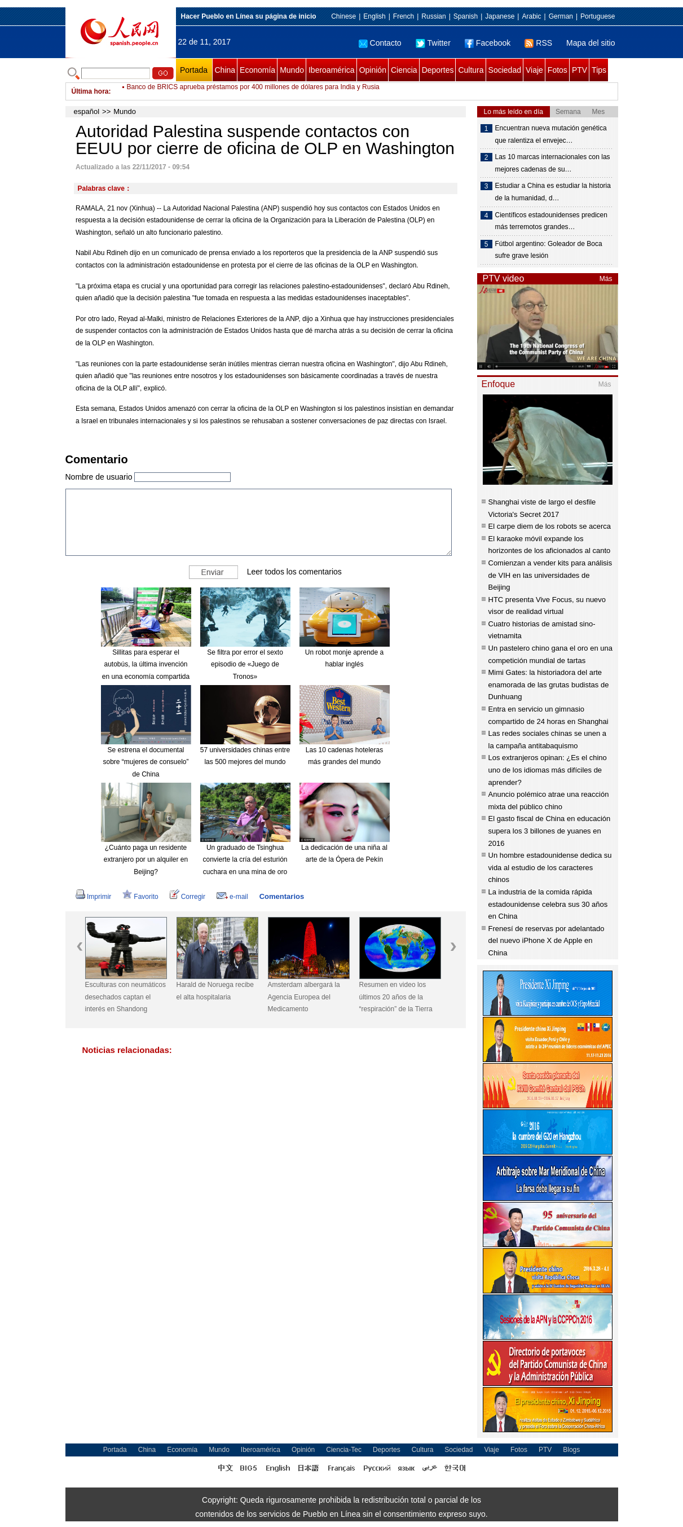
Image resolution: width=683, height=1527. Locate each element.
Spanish (465, 16)
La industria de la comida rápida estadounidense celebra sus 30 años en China (548, 904)
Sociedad (504, 69)
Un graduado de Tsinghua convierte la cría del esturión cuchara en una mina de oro (244, 860)
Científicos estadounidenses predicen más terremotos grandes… (551, 221)
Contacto (380, 42)
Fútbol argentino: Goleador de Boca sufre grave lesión (548, 250)
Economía (257, 69)
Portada (194, 69)
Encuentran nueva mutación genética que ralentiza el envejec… (551, 134)
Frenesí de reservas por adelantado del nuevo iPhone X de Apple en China (546, 940)
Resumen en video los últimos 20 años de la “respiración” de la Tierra (396, 997)
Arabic (531, 16)
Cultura (470, 69)
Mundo (292, 69)
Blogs (571, 1450)
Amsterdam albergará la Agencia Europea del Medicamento (304, 997)
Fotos (557, 69)
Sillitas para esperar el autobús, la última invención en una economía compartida (146, 664)
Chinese (343, 16)
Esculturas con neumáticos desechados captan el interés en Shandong (125, 997)
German (561, 16)
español (87, 111)
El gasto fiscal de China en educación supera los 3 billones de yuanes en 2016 (549, 830)
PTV (579, 69)
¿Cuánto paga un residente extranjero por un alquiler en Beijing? (146, 860)
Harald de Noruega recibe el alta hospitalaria (215, 991)
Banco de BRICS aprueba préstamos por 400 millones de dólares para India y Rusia (253, 91)
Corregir (187, 897)
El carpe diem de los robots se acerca (549, 526)
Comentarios (281, 896)
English (374, 16)
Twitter (433, 42)
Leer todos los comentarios (294, 571)
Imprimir (93, 897)
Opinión (372, 69)
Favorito (140, 897)
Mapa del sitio (590, 42)
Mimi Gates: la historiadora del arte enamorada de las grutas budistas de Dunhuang (548, 684)
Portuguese (597, 16)
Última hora (90, 91)
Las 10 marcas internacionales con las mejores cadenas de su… (552, 163)
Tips (599, 69)
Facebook (487, 42)
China (225, 69)
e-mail (232, 897)
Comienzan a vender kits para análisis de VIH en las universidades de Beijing (550, 575)
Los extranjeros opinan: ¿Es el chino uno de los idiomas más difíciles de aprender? (547, 769)
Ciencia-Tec (344, 1450)
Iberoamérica (332, 69)
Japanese (499, 16)
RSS (538, 42)
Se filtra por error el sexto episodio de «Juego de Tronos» (245, 664)
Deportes (438, 69)
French (403, 16)
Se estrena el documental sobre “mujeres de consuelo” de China (145, 762)
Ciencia (404, 69)
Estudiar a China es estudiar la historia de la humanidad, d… (553, 192)
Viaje (534, 69)
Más (606, 279)
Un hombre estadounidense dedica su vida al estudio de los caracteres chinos (550, 867)
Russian (433, 16)
